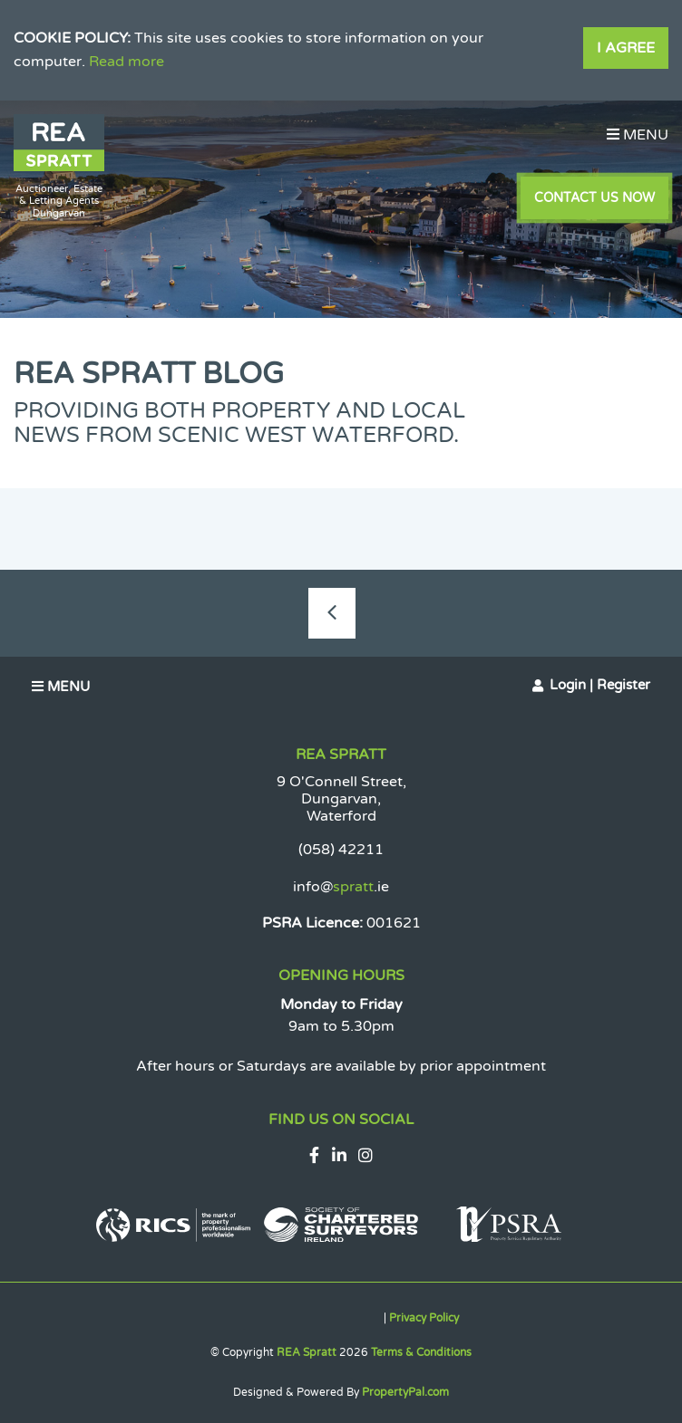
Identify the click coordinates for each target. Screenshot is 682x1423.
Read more (126, 62)
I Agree (626, 48)
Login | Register (600, 685)
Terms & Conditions (421, 1352)
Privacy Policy (424, 1318)
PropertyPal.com (405, 1392)
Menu (637, 135)
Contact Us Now (594, 198)
